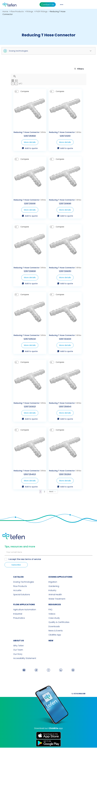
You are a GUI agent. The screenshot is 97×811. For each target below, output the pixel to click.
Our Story (7, 718)
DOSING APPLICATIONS (60, 643)
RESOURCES (54, 670)
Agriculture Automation (14, 675)
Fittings (29, 11)
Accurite (7, 656)
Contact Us (72, 4)
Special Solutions (11, 660)
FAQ (50, 675)
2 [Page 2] (44, 554)
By (88, 758)
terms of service (33, 625)
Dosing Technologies (13, 648)
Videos (51, 679)
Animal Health (55, 660)
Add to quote (24, 161)
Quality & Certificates (58, 687)
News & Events (55, 695)
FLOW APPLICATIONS (13, 670)
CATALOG (8, 643)
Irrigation (52, 648)
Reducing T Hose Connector (21, 145)
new (50, 705)
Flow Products (17, 11)
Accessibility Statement (14, 722)
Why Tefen (8, 710)
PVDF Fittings (41, 11)
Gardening (53, 652)
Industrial (7, 679)
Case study (54, 683)
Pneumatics (8, 683)
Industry (52, 656)
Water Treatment (56, 664)
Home (5, 11)
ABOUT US (8, 705)
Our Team (7, 714)
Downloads (54, 691)
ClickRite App (54, 699)
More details (24, 155)
